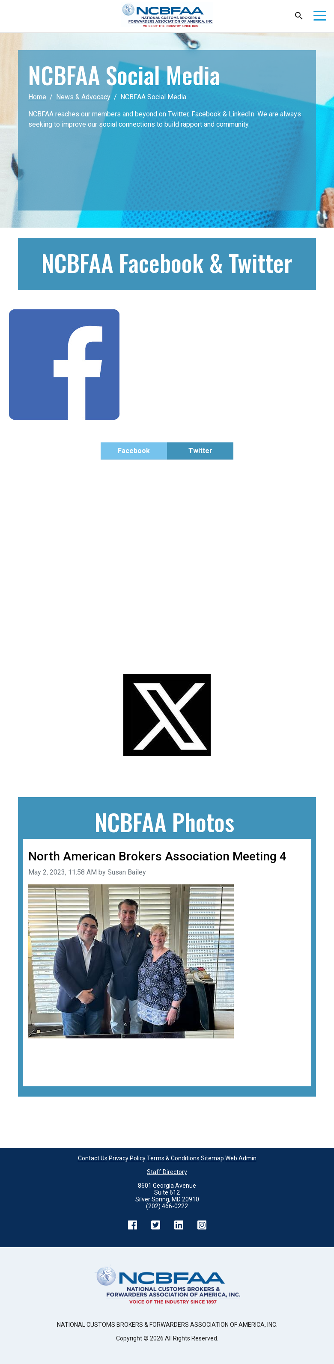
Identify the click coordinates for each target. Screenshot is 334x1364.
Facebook (134, 451)
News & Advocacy (83, 97)
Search (299, 16)
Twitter (200, 451)
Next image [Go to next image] (288, 1060)
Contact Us (92, 1158)
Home (37, 97)
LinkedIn (178, 1225)
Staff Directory (167, 1171)
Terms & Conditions (173, 1158)
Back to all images (55, 1071)
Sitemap (212, 1158)
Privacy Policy (127, 1158)
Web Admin (240, 1158)
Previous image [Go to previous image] (51, 1060)
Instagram (202, 1225)
